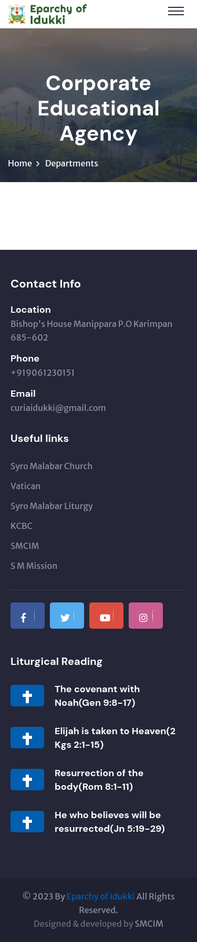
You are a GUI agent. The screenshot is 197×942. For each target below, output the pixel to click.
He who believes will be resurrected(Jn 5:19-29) (110, 822)
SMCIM (25, 546)
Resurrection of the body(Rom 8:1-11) (99, 780)
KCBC (22, 526)
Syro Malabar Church (51, 466)
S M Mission (34, 565)
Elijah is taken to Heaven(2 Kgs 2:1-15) (115, 738)
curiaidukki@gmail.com (58, 408)
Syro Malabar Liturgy (52, 506)
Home (20, 163)
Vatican (25, 486)
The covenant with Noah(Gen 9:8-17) (97, 696)
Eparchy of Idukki (101, 896)
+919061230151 (43, 372)
